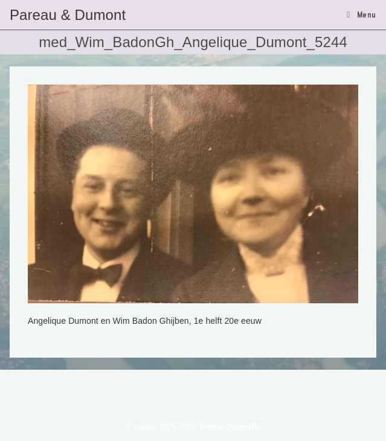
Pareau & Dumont (68, 15)
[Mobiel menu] (361, 14)
